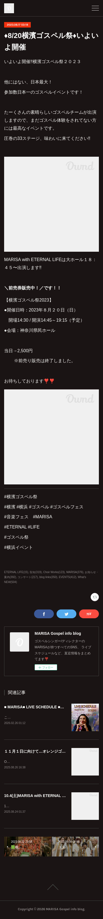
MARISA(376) (74, 572)
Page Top (51, 888)
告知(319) (35, 572)
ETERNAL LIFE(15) (16, 572)
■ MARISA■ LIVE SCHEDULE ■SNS (36, 707)
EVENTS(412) (67, 577)
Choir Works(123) (54, 572)
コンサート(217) (28, 577)
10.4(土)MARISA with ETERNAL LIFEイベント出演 (48, 796)
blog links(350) (48, 577)
